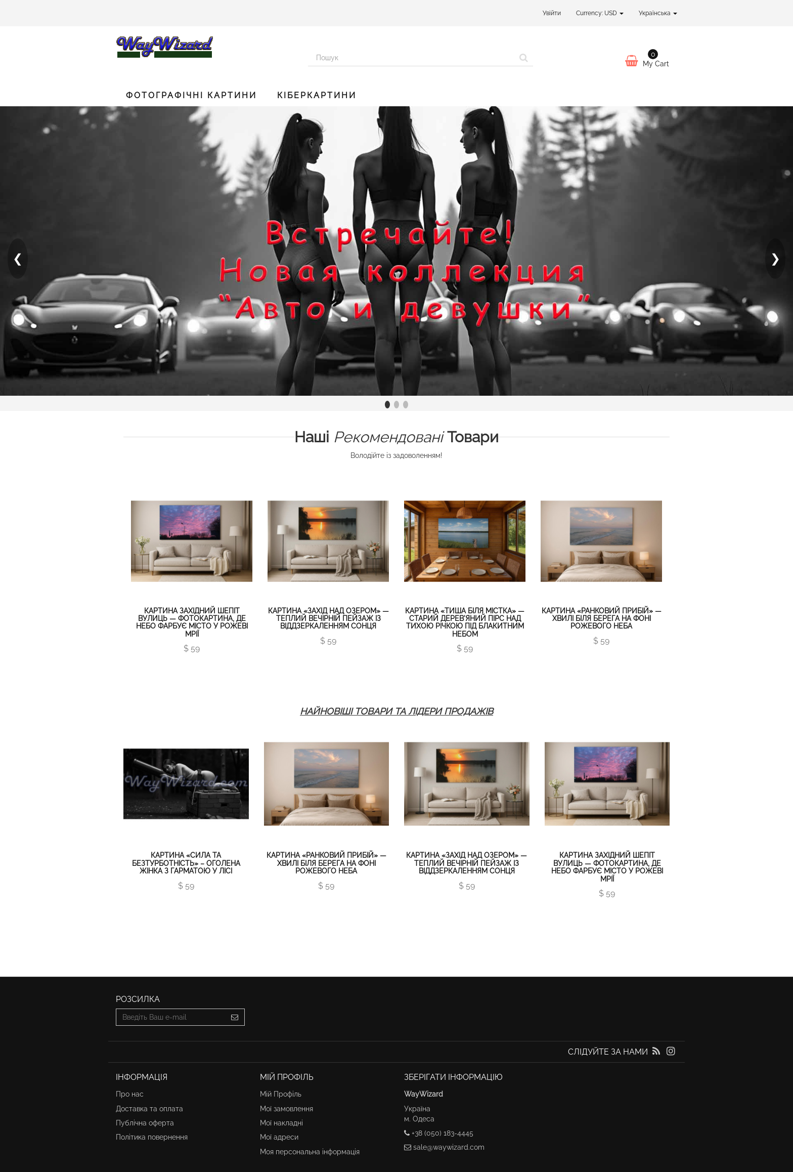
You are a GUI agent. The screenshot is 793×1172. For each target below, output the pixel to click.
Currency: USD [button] (600, 13)
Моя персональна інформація (310, 1152)
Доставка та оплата (149, 1109)
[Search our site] (411, 57)
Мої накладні (281, 1123)
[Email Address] (171, 1017)
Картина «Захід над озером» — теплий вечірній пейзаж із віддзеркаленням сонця (328, 619)
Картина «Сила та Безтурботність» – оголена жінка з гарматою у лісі (186, 863)
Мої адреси (279, 1137)
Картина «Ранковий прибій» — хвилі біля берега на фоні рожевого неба (602, 619)
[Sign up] (235, 1017)
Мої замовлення (286, 1109)
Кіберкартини (317, 95)
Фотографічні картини (191, 95)
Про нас (130, 1094)
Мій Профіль (280, 1094)
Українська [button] (658, 13)
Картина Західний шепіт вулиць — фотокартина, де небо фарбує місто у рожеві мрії (192, 622)
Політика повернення (152, 1137)
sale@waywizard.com (448, 1147)
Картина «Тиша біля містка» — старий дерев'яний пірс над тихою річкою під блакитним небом (464, 622)
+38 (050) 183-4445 (442, 1133)
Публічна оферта (145, 1123)
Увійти (552, 13)
